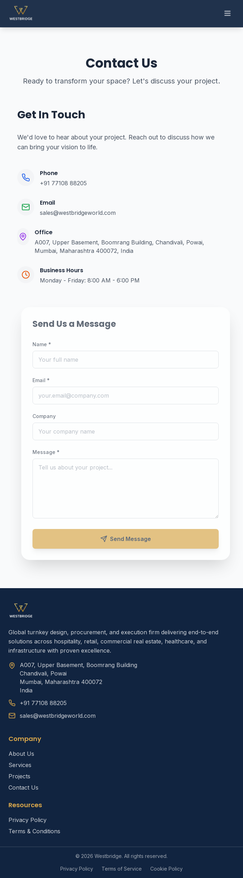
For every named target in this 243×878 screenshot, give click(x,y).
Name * (45, 344)
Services (19, 764)
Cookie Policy (166, 869)
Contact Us (23, 787)
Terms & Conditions (34, 831)
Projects (19, 776)
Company (47, 416)
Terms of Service (122, 869)
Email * (44, 380)
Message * (49, 452)
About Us (21, 753)
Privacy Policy (27, 819)
